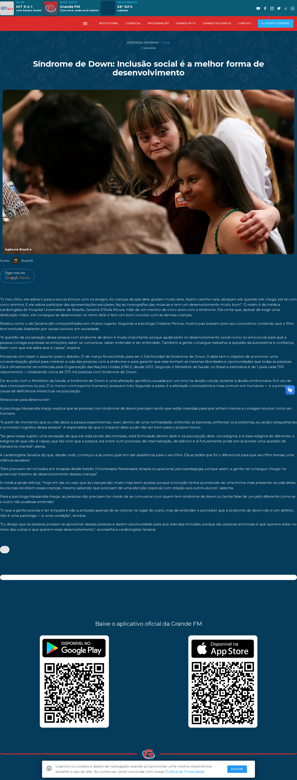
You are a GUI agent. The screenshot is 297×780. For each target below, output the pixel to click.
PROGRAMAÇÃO (158, 23)
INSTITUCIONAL (109, 23)
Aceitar (237, 769)
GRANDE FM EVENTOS (217, 23)
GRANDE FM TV (186, 23)
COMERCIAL (133, 23)
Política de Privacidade (184, 771)
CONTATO (244, 23)
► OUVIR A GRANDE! (276, 23)
